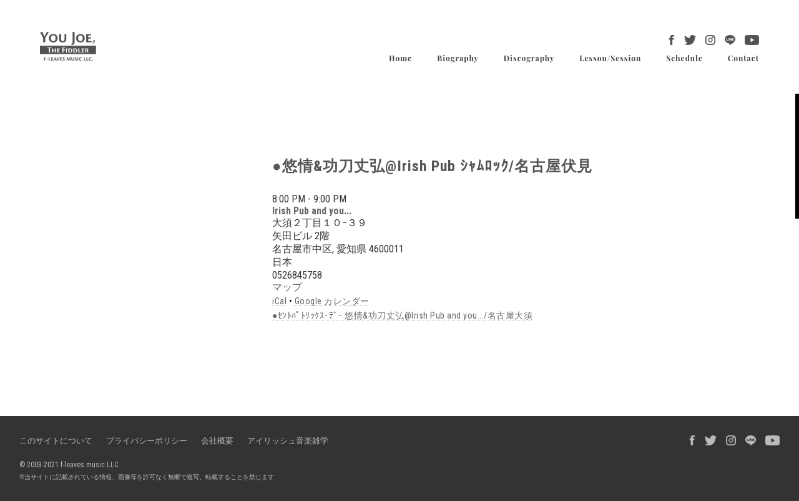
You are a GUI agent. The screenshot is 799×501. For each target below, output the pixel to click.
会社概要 (217, 440)
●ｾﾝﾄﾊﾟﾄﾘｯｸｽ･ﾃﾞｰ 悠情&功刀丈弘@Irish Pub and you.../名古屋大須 (402, 315)
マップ (287, 287)
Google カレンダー (332, 301)
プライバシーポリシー (146, 440)
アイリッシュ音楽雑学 (287, 440)
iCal (279, 301)
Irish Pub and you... (311, 211)
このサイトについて (55, 440)
